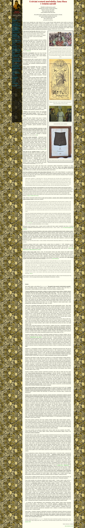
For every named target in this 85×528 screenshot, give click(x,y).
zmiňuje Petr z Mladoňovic (63, 465)
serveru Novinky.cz (55, 258)
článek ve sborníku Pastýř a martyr (33, 195)
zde (45, 149)
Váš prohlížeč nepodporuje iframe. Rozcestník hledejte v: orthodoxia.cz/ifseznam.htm (17, 61)
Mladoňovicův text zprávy (36, 337)
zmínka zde (28, 50)
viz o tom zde (30, 222)
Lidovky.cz (31, 273)
